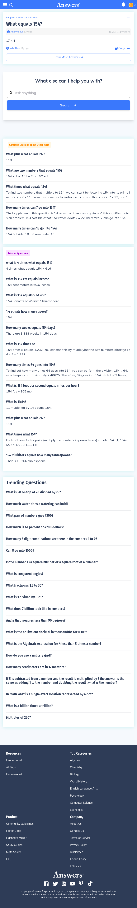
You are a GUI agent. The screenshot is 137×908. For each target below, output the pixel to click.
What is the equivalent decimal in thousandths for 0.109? (46, 632)
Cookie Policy (78, 859)
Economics (76, 810)
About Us (76, 823)
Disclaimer (76, 852)
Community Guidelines (20, 823)
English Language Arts (84, 788)
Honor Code (13, 831)
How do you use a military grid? (29, 655)
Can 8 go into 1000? (20, 550)
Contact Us (77, 831)
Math (20, 17)
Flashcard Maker (16, 838)
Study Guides (14, 845)
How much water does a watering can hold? (37, 504)
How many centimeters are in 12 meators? (36, 667)
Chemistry (76, 767)
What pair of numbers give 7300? (29, 515)
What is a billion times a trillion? (29, 706)
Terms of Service (80, 838)
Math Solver (13, 852)
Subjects (10, 17)
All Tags (11, 767)
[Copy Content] (120, 48)
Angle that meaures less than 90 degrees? (35, 620)
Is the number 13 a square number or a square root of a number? (52, 562)
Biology (74, 774)
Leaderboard (14, 760)
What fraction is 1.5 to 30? (24, 585)
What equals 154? (24, 24)
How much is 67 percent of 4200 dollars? (35, 527)
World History (78, 781)
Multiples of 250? (18, 717)
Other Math (32, 17)
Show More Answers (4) (68, 57)
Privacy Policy (78, 845)
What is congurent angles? (24, 574)
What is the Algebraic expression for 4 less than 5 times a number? (53, 644)
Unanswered (14, 774)
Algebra (75, 760)
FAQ (9, 859)
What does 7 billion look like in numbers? (35, 609)
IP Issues (75, 866)
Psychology (77, 795)
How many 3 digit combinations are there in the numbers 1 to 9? (51, 539)
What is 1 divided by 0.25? (24, 597)
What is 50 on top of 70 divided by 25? (33, 492)
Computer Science (81, 802)
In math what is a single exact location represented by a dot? (49, 694)
